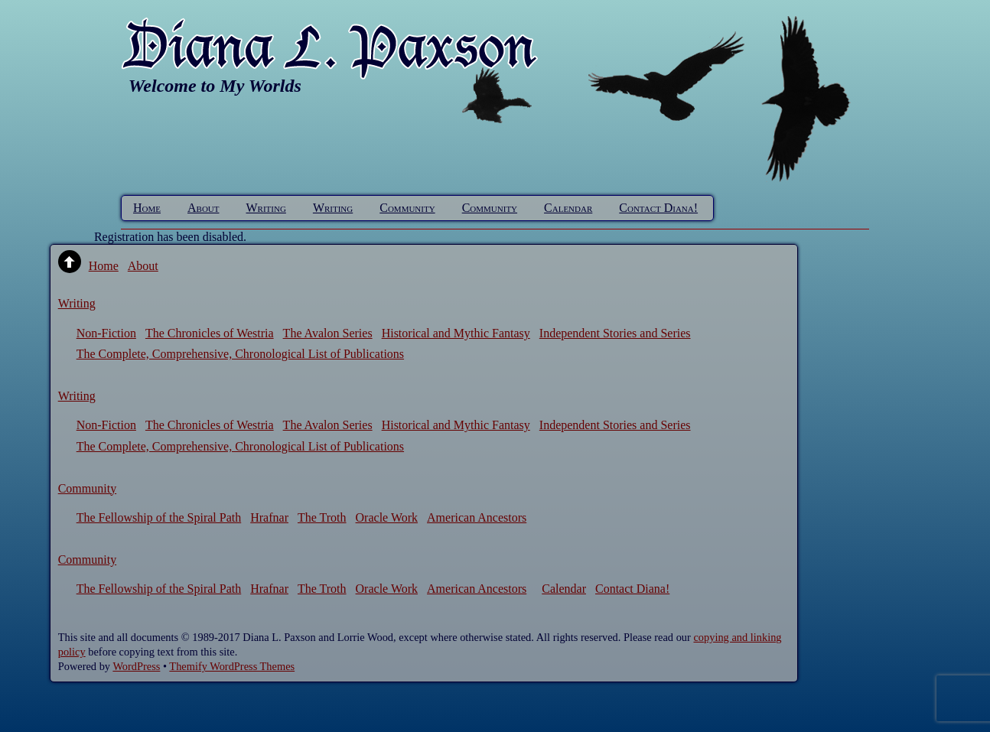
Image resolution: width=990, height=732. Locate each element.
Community (407, 207)
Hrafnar (269, 517)
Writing (266, 207)
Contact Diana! (658, 207)
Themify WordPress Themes (232, 666)
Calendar (568, 207)
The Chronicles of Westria (209, 333)
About (203, 207)
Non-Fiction (106, 333)
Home (147, 207)
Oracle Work (387, 517)
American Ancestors (476, 517)
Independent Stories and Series (615, 333)
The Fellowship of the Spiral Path (159, 517)
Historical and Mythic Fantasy (456, 333)
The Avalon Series (328, 333)
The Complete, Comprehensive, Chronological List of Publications (240, 353)
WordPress (136, 666)
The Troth (322, 517)
